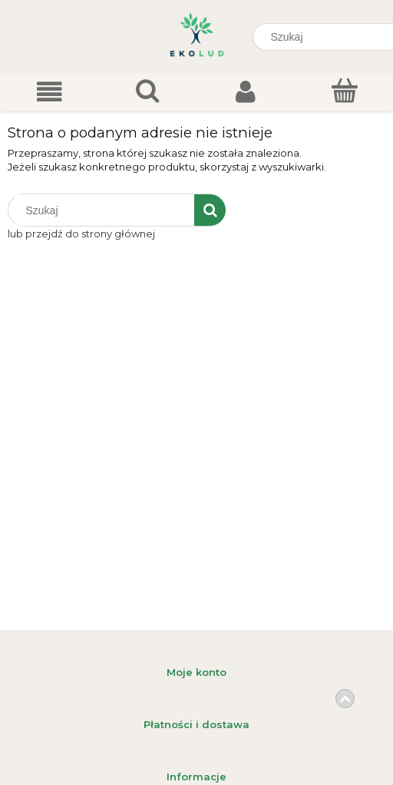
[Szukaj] (210, 210)
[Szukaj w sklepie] (105, 210)
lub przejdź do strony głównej (81, 233)
